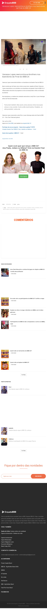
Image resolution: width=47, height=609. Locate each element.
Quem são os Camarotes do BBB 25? (21, 351)
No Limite (3, 577)
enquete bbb (5, 138)
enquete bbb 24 (27, 123)
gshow (18, 204)
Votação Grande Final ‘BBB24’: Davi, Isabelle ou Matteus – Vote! (19, 129)
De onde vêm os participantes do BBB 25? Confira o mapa (27, 298)
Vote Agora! (23, 176)
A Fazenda (4, 573)
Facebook (5, 592)
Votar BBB (36, 2)
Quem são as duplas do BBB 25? (19, 362)
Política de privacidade (23, 605)
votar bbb (10, 138)
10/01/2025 (13, 273)
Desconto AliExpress (6, 544)
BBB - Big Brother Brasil (7, 584)
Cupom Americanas (6, 540)
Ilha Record (4, 580)
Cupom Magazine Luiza (7, 542)
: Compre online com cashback (13, 531)
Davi (10, 387)
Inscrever (38, 476)
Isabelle (11, 428)
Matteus (11, 439)
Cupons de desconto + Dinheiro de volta (11, 533)
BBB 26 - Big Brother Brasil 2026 (9, 566)
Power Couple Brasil (6, 563)
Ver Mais (23, 374)
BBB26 (3, 570)
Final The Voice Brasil (7, 587)
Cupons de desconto (6, 537)
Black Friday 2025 (6, 546)
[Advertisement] (23, 22)
